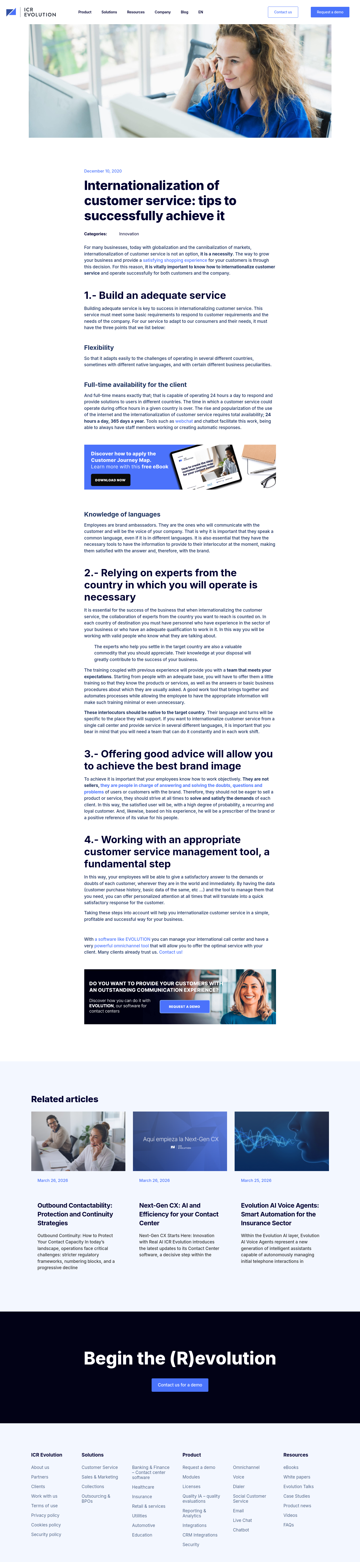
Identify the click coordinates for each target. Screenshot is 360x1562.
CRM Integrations (199, 1535)
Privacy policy (45, 1515)
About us (40, 1467)
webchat (184, 421)
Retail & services (148, 1506)
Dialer (238, 1486)
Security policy (46, 1534)
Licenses (191, 1486)
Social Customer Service (249, 1499)
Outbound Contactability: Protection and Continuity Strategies (75, 1214)
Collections (92, 1486)
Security (190, 1544)
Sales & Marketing (99, 1477)
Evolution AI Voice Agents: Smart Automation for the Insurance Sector (280, 1214)
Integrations (194, 1525)
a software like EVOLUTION (122, 939)
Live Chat (242, 1520)
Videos (290, 1515)
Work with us (44, 1496)
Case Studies (296, 1496)
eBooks (290, 1467)
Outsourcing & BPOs (95, 1499)
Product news (297, 1505)
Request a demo (198, 1467)
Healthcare (143, 1487)
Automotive (143, 1525)
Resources (136, 12)
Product (84, 12)
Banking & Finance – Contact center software (151, 1472)
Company (163, 12)
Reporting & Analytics (194, 1513)
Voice (238, 1477)
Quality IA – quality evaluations (201, 1499)
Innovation (129, 233)
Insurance (142, 1496)
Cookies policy (46, 1524)
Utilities (139, 1515)
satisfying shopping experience (175, 260)
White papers (296, 1477)
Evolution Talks (298, 1486)
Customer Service (99, 1467)
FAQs (288, 1524)
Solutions (109, 12)
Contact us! (171, 952)
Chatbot (241, 1529)
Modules (191, 1477)
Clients (38, 1486)
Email (238, 1510)
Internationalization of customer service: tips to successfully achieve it (160, 200)
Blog (184, 12)
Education (142, 1535)
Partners (39, 1477)
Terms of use (44, 1505)
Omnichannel (246, 1467)
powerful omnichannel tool (121, 945)
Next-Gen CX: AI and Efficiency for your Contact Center (178, 1214)
